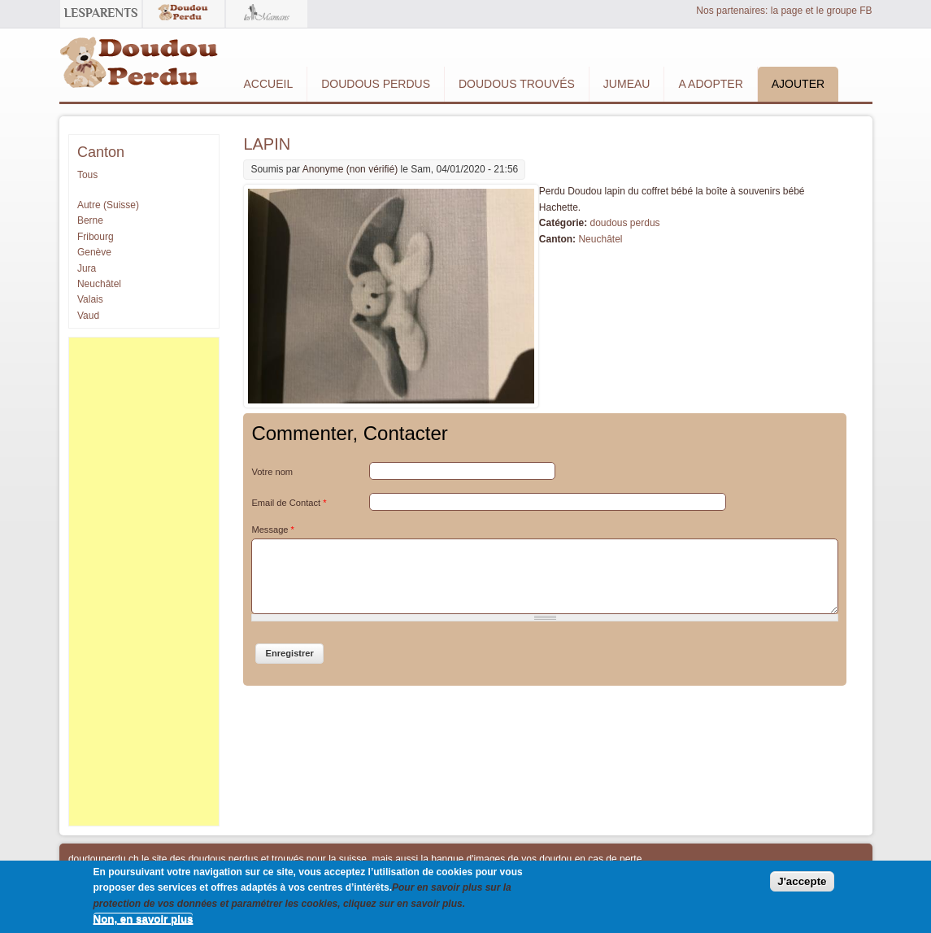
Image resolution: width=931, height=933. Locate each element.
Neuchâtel (600, 239)
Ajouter (798, 83)
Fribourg (95, 236)
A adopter (710, 83)
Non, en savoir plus (144, 919)
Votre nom (272, 472)
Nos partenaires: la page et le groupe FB (784, 10)
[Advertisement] (144, 582)
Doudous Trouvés (517, 83)
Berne (90, 220)
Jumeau (626, 83)
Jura (86, 268)
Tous (87, 175)
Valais (90, 299)
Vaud (88, 315)
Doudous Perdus (375, 83)
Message (272, 529)
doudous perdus (624, 223)
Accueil (269, 83)
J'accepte (801, 881)
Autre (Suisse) (108, 205)
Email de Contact (288, 503)
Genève (94, 252)
